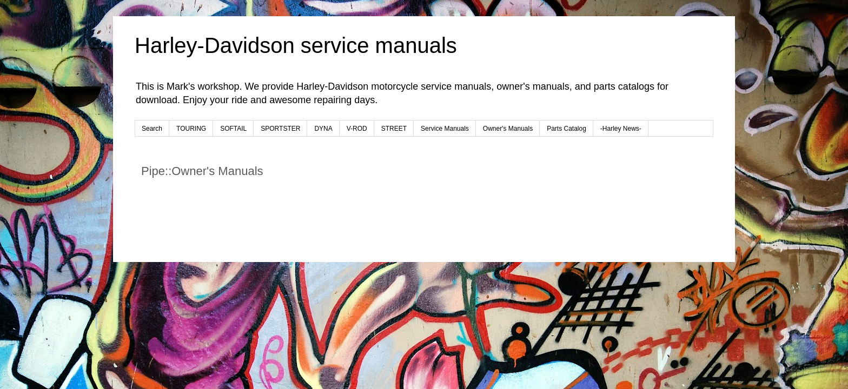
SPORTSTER (280, 128)
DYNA (323, 128)
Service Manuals (445, 128)
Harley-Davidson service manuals (296, 45)
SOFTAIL (233, 128)
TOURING (191, 128)
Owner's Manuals (508, 128)
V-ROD (357, 128)
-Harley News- (620, 128)
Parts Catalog (566, 128)
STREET (394, 128)
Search (152, 128)
